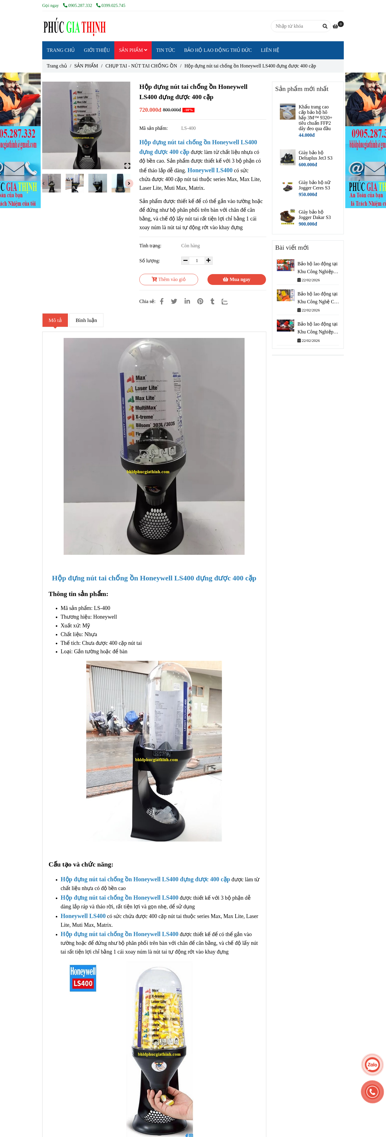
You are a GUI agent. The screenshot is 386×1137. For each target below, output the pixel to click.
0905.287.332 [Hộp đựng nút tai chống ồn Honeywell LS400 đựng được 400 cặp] (78, 5)
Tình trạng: (151, 245)
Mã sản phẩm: (154, 128)
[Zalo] (228, 301)
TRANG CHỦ (61, 50)
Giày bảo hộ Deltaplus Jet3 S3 (315, 155)
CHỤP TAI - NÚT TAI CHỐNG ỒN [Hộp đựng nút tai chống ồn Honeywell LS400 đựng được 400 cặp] (141, 65)
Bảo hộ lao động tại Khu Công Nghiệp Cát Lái (317, 268)
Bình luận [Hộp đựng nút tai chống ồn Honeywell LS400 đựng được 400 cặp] (86, 320)
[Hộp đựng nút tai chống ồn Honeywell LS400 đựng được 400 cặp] (74, 26)
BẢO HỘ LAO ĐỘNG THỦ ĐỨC (218, 50)
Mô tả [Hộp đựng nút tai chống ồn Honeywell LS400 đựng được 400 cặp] (55, 320)
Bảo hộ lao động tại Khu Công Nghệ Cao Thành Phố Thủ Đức (318, 298)
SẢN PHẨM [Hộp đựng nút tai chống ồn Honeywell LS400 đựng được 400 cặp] (86, 65)
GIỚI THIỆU (97, 50)
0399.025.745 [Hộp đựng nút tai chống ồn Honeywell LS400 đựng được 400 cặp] (110, 5)
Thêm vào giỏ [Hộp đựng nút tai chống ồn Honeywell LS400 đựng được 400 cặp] (169, 279)
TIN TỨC (165, 50)
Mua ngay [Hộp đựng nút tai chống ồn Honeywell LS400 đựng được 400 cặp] (236, 279)
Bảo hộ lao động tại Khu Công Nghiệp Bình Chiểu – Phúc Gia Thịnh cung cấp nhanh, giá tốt (317, 328)
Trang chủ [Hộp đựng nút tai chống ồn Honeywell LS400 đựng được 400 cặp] (57, 65)
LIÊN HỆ (270, 50)
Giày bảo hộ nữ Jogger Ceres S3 (314, 185)
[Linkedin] (187, 301)
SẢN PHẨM (133, 50)
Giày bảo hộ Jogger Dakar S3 (315, 214)
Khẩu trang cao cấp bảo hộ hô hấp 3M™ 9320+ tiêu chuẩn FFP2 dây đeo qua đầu (315, 117)
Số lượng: (150, 260)
